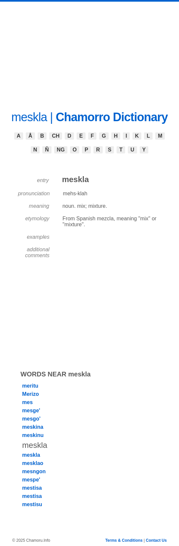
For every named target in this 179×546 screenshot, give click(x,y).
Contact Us (156, 540)
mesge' (31, 410)
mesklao (32, 463)
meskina (32, 427)
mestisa (32, 488)
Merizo (30, 394)
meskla (31, 455)
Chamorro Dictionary (112, 117)
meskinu (33, 435)
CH (55, 136)
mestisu (32, 504)
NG (61, 149)
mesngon (34, 471)
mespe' (31, 479)
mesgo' (31, 419)
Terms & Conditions (124, 540)
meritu (30, 386)
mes (27, 402)
